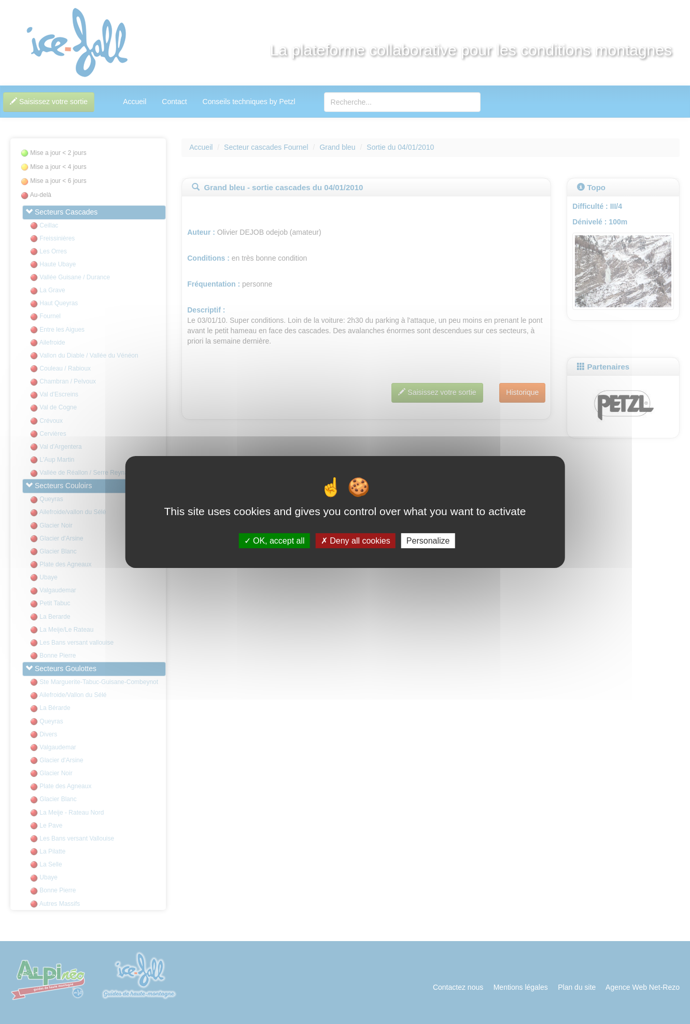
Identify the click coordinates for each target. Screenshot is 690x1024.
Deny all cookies (355, 540)
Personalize (428, 540)
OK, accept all (274, 540)
